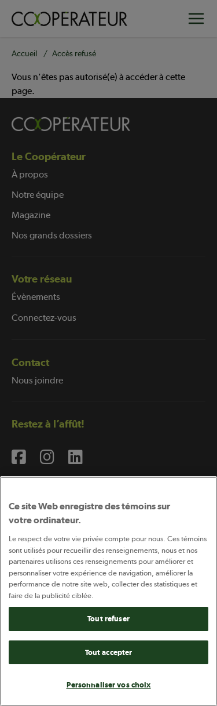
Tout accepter (109, 652)
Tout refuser (108, 618)
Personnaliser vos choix (109, 684)
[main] (108, 591)
